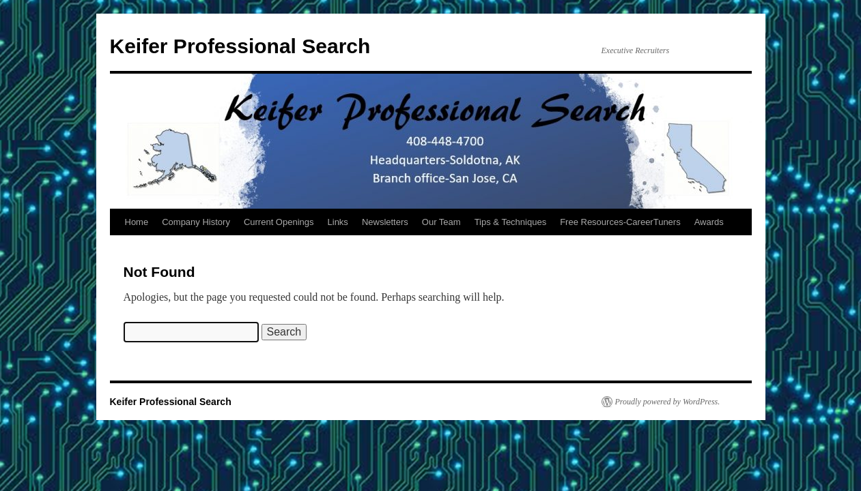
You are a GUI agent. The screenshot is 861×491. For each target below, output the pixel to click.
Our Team (441, 222)
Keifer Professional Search (240, 46)
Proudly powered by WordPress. (667, 401)
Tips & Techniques (511, 222)
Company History (196, 222)
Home (137, 222)
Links (338, 222)
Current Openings (279, 222)
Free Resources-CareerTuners (620, 222)
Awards (709, 222)
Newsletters (385, 222)
